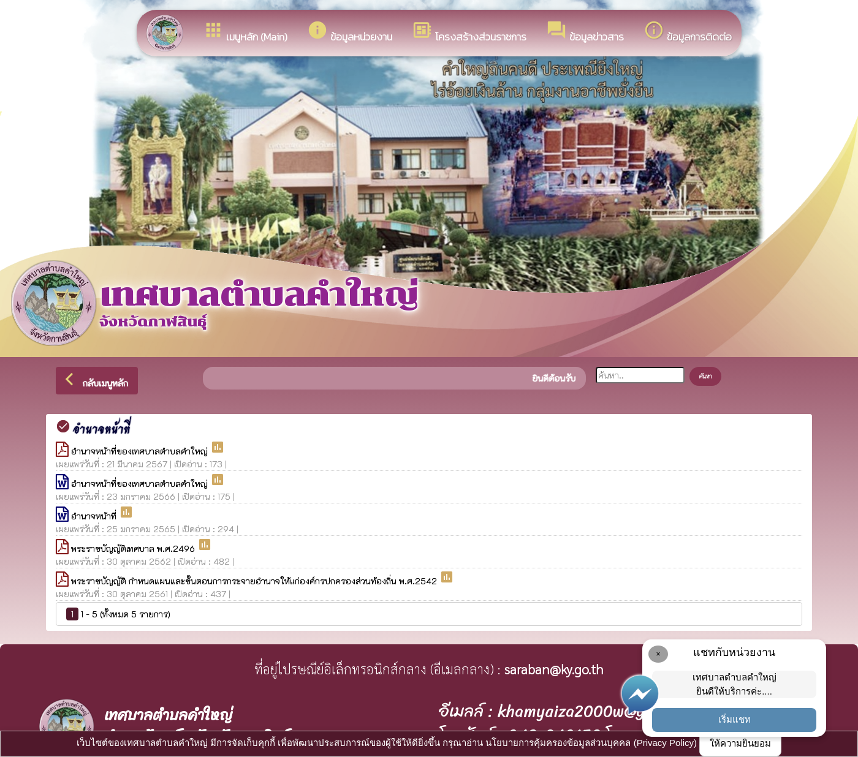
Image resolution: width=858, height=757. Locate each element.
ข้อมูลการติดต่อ (688, 32)
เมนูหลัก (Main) (245, 32)
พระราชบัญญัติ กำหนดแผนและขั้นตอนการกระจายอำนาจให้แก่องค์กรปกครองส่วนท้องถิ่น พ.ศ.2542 (255, 581)
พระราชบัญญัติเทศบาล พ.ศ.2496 (134, 548)
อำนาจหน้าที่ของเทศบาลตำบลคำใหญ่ (140, 451)
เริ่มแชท (734, 719)
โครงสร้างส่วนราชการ (469, 32)
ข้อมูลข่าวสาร (585, 32)
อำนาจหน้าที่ (95, 516)
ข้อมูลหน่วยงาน (349, 32)
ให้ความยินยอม (740, 743)
